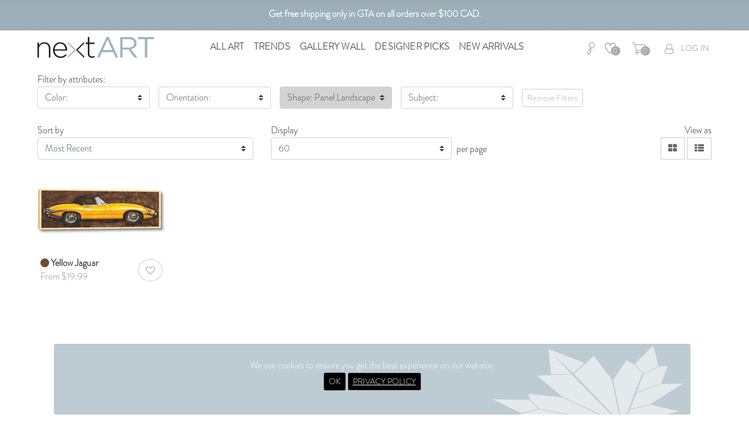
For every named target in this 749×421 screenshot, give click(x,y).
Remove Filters (552, 97)
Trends (272, 46)
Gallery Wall (332, 46)
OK (335, 381)
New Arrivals (491, 46)
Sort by (50, 130)
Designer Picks (411, 46)
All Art (227, 46)
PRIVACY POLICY (384, 381)
